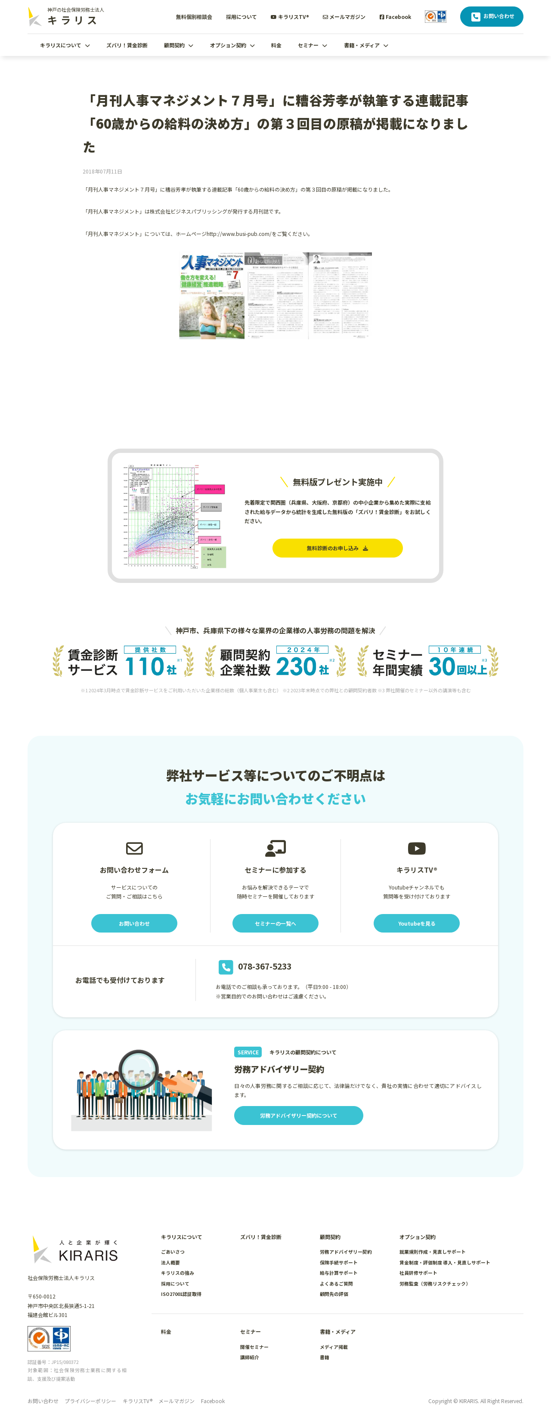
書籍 (324, 1357)
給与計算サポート (339, 1272)
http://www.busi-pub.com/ (239, 233)
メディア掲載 (334, 1346)
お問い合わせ (491, 17)
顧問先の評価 (334, 1293)
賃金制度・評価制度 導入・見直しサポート (444, 1262)
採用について (241, 16)
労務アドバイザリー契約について (298, 1115)
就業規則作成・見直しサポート (432, 1251)
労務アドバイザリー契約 (346, 1251)
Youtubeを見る (417, 923)
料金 (276, 45)
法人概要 (170, 1262)
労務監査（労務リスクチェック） (435, 1283)
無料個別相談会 (194, 16)
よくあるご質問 (336, 1283)
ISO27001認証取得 (181, 1293)
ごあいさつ (173, 1251)
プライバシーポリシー (90, 1400)
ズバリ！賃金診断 (127, 45)
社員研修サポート (418, 1272)
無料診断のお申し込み (337, 548)
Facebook (395, 16)
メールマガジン (344, 16)
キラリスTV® (290, 16)
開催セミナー (254, 1346)
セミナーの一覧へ (275, 923)
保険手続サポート (339, 1262)
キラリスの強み (177, 1272)
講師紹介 (249, 1357)
